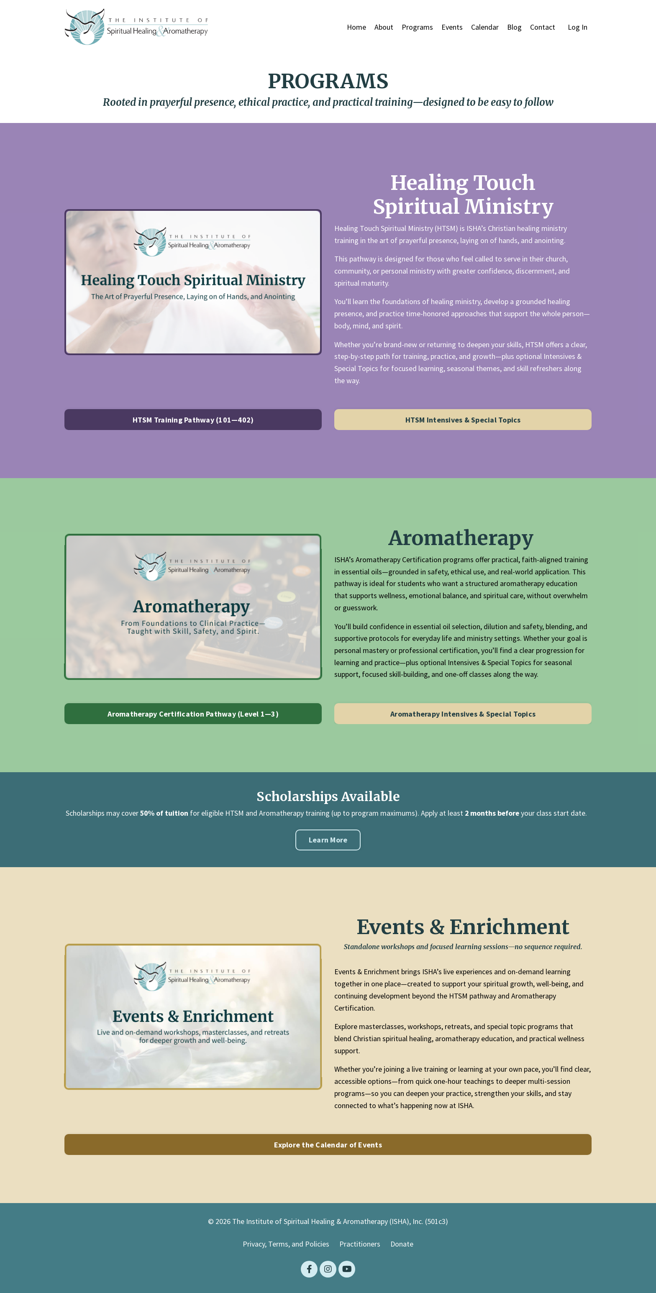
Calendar (485, 27)
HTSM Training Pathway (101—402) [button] (193, 420)
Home (356, 27)
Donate (401, 1244)
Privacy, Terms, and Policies (286, 1244)
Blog (514, 27)
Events (452, 27)
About (383, 27)
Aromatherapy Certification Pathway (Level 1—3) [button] (193, 714)
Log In (577, 27)
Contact (542, 27)
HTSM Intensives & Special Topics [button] (463, 420)
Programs (417, 27)
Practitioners (359, 1244)
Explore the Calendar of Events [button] (328, 1145)
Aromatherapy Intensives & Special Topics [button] (463, 714)
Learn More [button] (328, 840)
